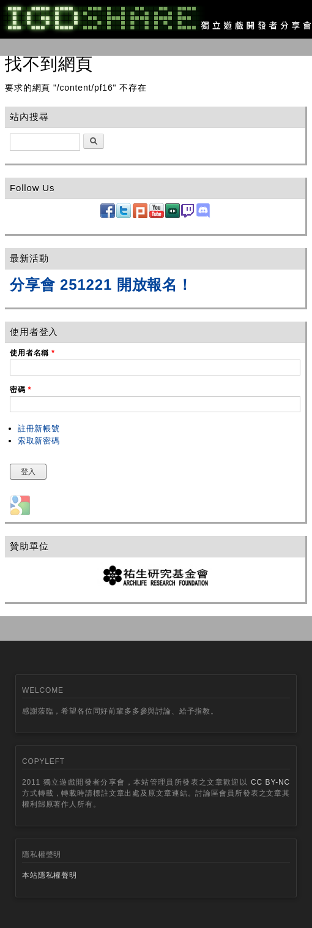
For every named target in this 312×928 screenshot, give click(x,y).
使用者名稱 (32, 353)
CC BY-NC (270, 782)
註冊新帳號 (39, 428)
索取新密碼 (39, 440)
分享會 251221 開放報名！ (101, 284)
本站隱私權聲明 (49, 875)
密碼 (20, 389)
